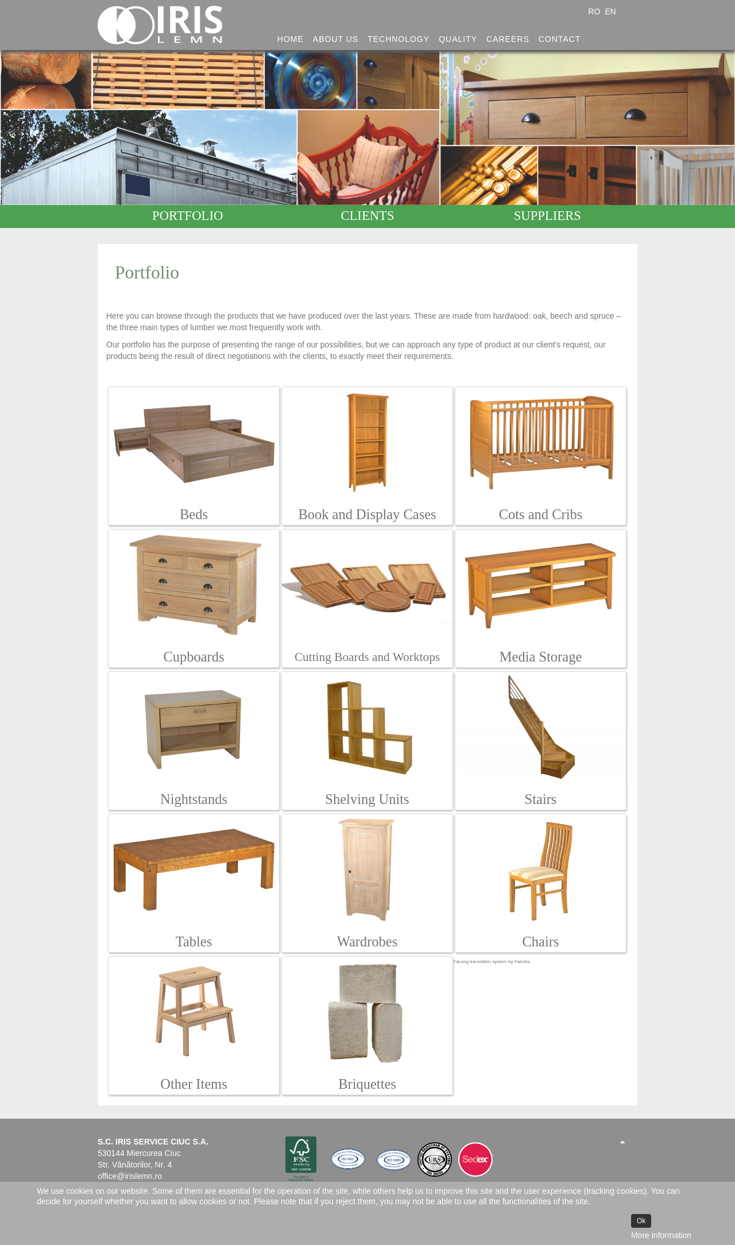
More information (661, 1235)
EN (610, 11)
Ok (641, 1221)
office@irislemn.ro (130, 1176)
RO (595, 11)
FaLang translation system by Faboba (491, 961)
